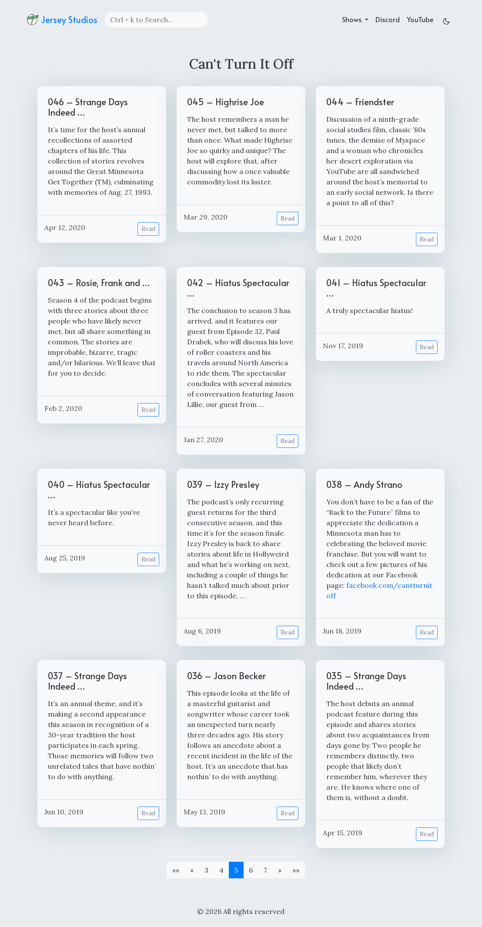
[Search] (156, 19)
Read (148, 229)
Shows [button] (352, 19)
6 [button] (251, 870)
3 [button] (206, 870)
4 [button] (221, 870)
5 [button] (236, 870)
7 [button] (265, 870)
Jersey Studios (61, 19)
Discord (387, 19)
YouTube (420, 19)
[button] (176, 870)
